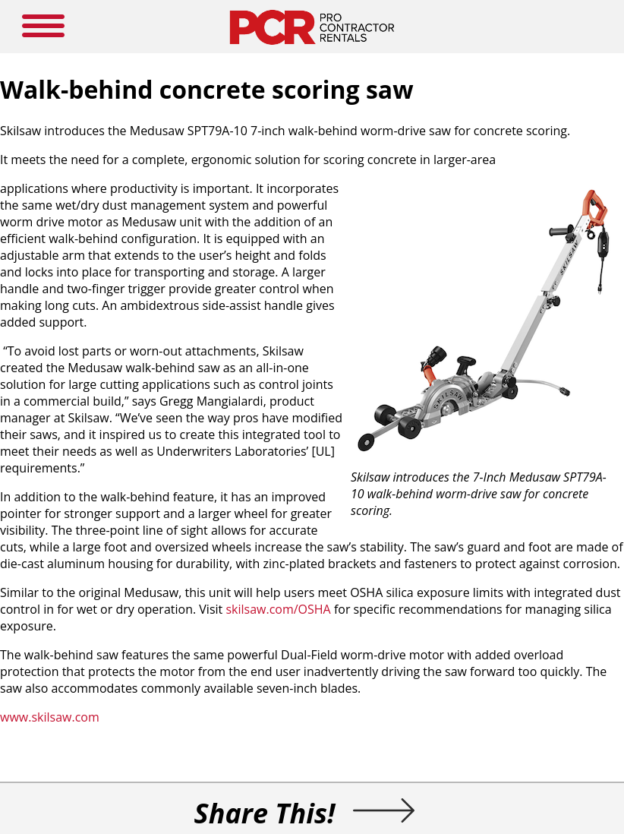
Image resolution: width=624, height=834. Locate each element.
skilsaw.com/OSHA (277, 609)
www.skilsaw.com (49, 717)
